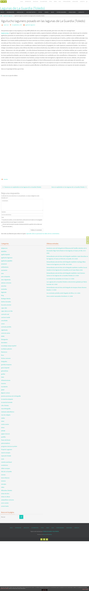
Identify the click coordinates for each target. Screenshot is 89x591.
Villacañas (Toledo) (6, 490)
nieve (2, 421)
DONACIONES (75, 1)
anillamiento (4, 267)
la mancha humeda (6, 402)
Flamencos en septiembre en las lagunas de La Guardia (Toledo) (21, 187)
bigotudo (3, 292)
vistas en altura (5, 497)
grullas (3, 374)
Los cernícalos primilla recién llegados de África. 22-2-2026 (63, 293)
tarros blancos (5, 478)
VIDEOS (55, 1)
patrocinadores (5, 443)
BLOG (60, 1)
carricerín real (5, 314)
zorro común (5, 503)
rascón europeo (5, 453)
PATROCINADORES (67, 1)
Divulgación (4, 339)
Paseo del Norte (5, 440)
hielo (2, 377)
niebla (3, 418)
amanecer (4, 264)
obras (2, 427)
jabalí (2, 390)
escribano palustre (6, 349)
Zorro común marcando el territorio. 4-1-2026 (60, 296)
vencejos (3, 484)
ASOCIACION (35, 1)
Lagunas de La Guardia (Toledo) (22, 8)
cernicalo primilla (6, 327)
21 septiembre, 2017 (17, 25)
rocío (2, 459)
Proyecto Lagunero (6, 449)
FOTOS (50, 1)
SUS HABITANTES (43, 1)
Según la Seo (5, 33)
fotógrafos (4, 361)
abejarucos (4, 248)
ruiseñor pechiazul (6, 462)
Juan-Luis (6, 25)
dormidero (4, 342)
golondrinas (4, 371)
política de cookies (4, 588)
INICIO (21, 1)
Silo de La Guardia (6, 471)
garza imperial (5, 368)
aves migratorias (6, 279)
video (2, 487)
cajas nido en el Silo (7, 311)
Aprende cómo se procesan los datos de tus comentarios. (43, 233)
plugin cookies (85, 589)
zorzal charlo (5, 506)
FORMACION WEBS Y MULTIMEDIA (51, 531)
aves (2, 273)
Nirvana (44, 534)
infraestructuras (5, 380)
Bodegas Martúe (6, 298)
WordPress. (49, 534)
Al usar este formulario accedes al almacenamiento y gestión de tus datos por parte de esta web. (22, 225)
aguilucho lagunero (8, 15)
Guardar (6, 179)
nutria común (5, 424)
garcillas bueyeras (6, 364)
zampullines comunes (7, 500)
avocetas (3, 286)
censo (3, 324)
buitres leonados (6, 302)
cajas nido (4, 308)
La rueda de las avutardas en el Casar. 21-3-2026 (60, 279)
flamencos (4, 352)
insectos (3, 383)
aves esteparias (5, 276)
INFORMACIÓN (28, 1)
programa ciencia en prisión (9, 446)
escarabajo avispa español (8, 346)
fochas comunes (6, 358)
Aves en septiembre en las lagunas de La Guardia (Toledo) (69, 187)
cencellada (4, 320)
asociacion (4, 270)
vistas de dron (5, 493)
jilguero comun (5, 393)
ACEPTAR (44, 589)
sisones (3, 475)
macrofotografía (5, 408)
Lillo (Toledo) (5, 405)
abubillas (3, 251)
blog (2, 295)
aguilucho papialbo (6, 261)
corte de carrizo (5, 333)
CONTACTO (82, 1)
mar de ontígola (5, 415)
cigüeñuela (4, 330)
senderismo (4, 465)
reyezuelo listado (6, 456)
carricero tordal (5, 317)
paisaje (3, 430)
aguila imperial (5, 254)
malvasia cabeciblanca (7, 412)
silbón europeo (5, 468)
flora (2, 355)
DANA (2, 336)
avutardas (4, 289)
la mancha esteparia (7, 399)
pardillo (3, 437)
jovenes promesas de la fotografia (11, 396)
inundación (4, 386)
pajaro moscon (5, 434)
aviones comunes (6, 283)
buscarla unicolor (6, 305)
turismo (3, 481)
